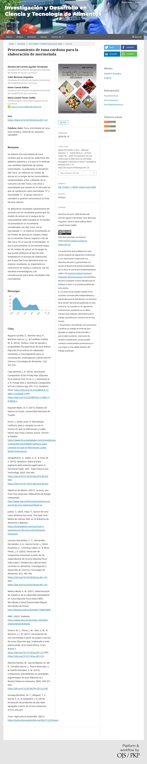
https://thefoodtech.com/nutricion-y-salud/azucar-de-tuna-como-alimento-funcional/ (27, 530)
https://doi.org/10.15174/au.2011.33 (26, 652)
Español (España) (112, 73)
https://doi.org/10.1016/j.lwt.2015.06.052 (28, 476)
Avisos (44, 36)
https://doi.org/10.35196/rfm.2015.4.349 (28, 688)
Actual (20, 36)
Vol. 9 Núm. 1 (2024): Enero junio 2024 (45, 43)
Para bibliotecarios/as (113, 104)
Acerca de (57, 36)
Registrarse (126, 2)
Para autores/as (111, 100)
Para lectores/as (111, 95)
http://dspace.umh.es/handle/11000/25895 (29, 609)
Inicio (9, 36)
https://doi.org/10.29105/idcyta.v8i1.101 (28, 577)
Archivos (31, 36)
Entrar (137, 2)
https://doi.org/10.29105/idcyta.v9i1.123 (28, 120)
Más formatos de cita (69, 173)
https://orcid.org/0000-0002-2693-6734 (26, 107)
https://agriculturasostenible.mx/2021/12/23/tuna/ (33, 720)
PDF (64, 122)
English (107, 78)
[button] (112, 47)
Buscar (137, 36)
